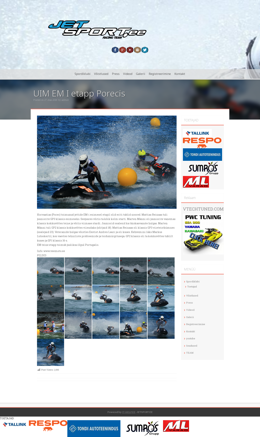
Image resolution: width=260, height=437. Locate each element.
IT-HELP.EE (128, 412)
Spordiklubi (82, 74)
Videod (127, 74)
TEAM (190, 352)
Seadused (191, 345)
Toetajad (192, 286)
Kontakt (179, 74)
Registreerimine (160, 74)
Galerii (140, 74)
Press (116, 74)
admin (65, 99)
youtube (190, 338)
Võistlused (101, 74)
